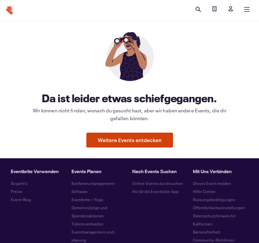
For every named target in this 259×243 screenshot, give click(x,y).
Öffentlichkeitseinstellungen (219, 207)
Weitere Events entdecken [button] (130, 139)
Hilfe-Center (204, 191)
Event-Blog (21, 199)
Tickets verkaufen (87, 223)
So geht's (19, 183)
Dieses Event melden (212, 183)
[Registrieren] (230, 9)
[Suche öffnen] (198, 9)
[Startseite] (9, 10)
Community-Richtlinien (214, 240)
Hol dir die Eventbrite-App (155, 191)
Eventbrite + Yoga (87, 199)
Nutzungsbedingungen (214, 199)
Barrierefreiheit (206, 232)
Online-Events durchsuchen (157, 183)
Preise (16, 191)
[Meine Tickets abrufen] (214, 9)
